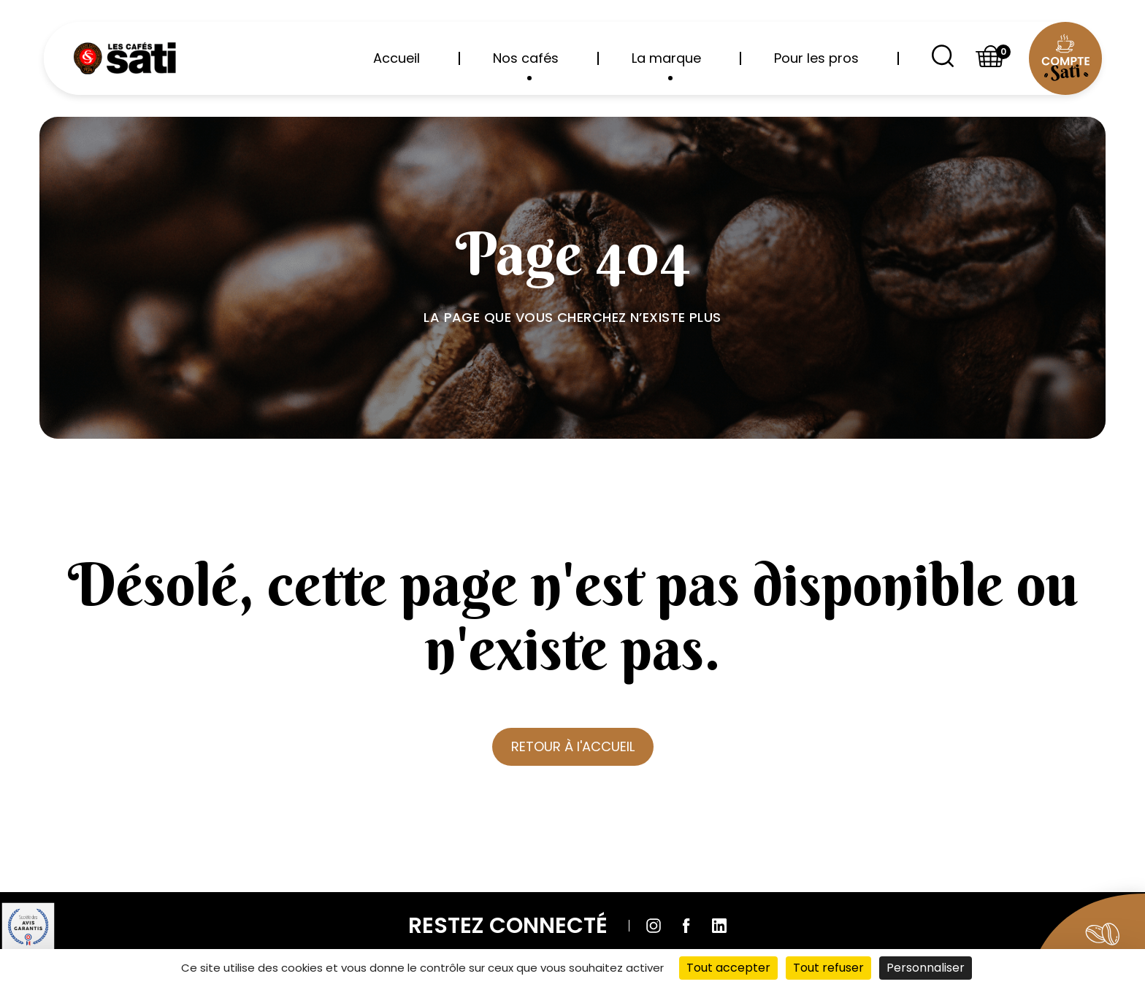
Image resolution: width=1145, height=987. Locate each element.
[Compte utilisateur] (1064, 59)
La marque (666, 64)
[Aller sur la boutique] (1078, 932)
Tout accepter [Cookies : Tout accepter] (728, 967)
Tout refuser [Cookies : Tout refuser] (828, 967)
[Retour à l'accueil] (124, 58)
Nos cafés (526, 64)
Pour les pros (816, 58)
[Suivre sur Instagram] (653, 925)
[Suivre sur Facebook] (686, 925)
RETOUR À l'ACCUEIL (573, 746)
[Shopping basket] (991, 58)
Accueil (396, 58)
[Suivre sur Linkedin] (719, 925)
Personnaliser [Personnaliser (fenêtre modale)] (925, 967)
